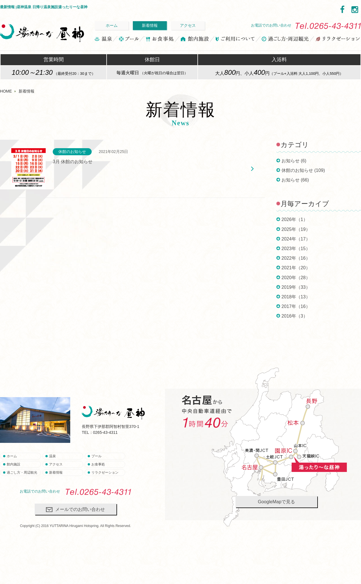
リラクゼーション (337, 39)
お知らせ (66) (295, 179)
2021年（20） (295, 267)
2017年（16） (295, 306)
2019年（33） (295, 287)
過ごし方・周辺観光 (285, 39)
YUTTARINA (59, 526)
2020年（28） (295, 277)
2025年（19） (295, 229)
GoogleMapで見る (276, 501)
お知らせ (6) (293, 160)
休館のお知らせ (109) (303, 170)
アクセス (188, 25)
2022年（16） (295, 258)
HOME (6, 91)
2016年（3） (294, 315)
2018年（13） (295, 296)
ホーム (112, 25)
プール (129, 39)
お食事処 (159, 39)
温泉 (104, 39)
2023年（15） (295, 248)
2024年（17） (295, 238)
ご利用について (235, 39)
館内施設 (195, 39)
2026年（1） (294, 219)
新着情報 (150, 25)
